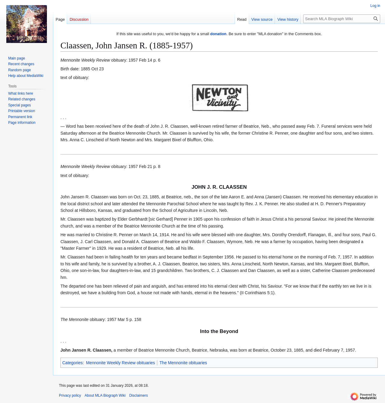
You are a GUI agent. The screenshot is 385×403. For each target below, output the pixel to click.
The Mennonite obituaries (183, 362)
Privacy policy (70, 395)
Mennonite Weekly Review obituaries (120, 362)
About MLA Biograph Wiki (105, 395)
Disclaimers (138, 395)
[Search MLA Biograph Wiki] (341, 18)
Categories (72, 362)
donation (218, 34)
